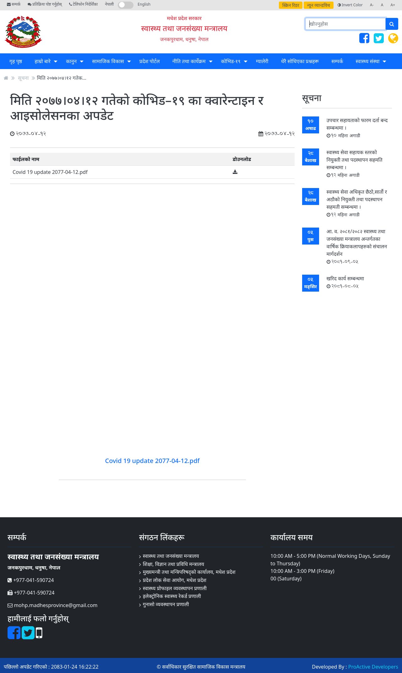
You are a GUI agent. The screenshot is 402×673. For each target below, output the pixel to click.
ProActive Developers (373, 666)
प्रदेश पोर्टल (149, 61)
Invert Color (350, 5)
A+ (392, 5)
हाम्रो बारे (42, 61)
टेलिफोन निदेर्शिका (83, 4)
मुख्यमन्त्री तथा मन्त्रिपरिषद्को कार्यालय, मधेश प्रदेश (189, 571)
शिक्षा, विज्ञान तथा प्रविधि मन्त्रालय (173, 564)
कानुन (71, 61)
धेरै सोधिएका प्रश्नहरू (300, 61)
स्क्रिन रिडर (290, 5)
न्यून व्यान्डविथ (318, 5)
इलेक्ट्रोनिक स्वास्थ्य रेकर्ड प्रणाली (172, 596)
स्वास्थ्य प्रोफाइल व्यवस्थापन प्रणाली (175, 588)
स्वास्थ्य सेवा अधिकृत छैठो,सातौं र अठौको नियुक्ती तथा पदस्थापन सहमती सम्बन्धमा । (357, 203)
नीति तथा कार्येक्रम (189, 61)
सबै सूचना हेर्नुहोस (347, 305)
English (144, 4)
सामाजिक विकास (108, 61)
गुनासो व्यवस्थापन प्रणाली (166, 604)
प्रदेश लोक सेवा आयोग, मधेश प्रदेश (174, 580)
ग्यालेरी (262, 61)
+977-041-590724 (31, 580)
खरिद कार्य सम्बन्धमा (345, 282)
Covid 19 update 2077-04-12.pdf (50, 172)
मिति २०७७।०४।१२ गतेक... (61, 77)
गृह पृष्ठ (15, 61)
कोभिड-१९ (231, 61)
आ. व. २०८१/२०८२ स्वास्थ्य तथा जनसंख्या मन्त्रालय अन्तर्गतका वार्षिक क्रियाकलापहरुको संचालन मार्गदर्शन (357, 246)
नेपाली (109, 4)
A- (372, 5)
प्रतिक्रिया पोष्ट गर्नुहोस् (45, 4)
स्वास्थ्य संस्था (368, 61)
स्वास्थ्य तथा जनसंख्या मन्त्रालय (184, 28)
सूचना (23, 77)
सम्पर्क (13, 4)
